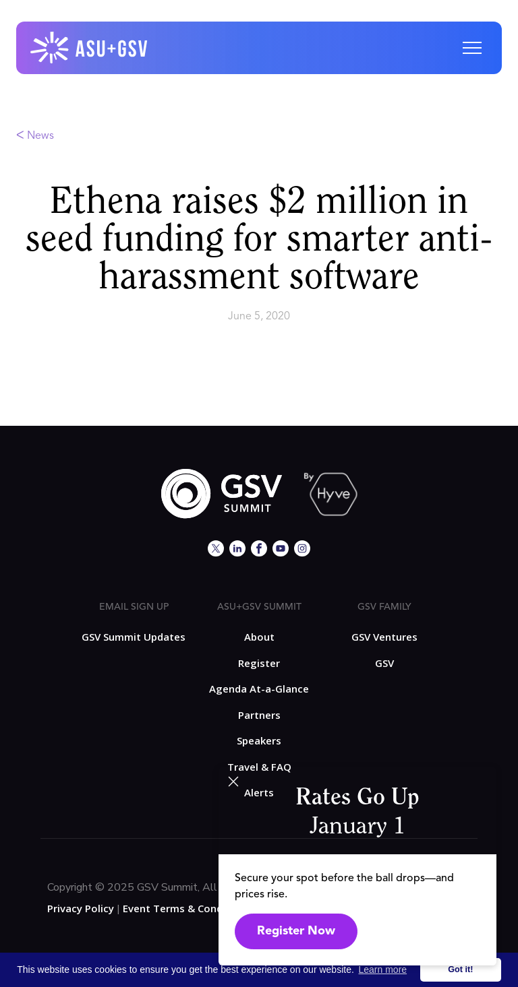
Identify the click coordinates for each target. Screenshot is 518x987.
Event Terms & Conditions (187, 908)
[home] (90, 48)
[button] (472, 48)
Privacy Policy (80, 908)
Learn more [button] (383, 969)
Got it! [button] (460, 969)
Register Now (296, 931)
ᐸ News (35, 136)
